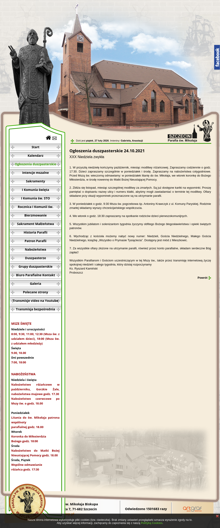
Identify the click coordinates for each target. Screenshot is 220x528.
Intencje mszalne (35, 172)
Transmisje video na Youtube (35, 300)
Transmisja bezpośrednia (35, 309)
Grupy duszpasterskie (35, 266)
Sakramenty (35, 181)
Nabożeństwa (35, 249)
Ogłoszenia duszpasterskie (35, 164)
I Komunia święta (35, 190)
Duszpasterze (35, 258)
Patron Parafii (35, 241)
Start (36, 147)
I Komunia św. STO (35, 198)
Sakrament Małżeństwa (35, 224)
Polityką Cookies (151, 523)
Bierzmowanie (35, 215)
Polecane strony (35, 292)
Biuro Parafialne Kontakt (35, 275)
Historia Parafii (35, 232)
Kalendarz (35, 155)
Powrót (202, 277)
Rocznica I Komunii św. (35, 207)
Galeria (35, 283)
